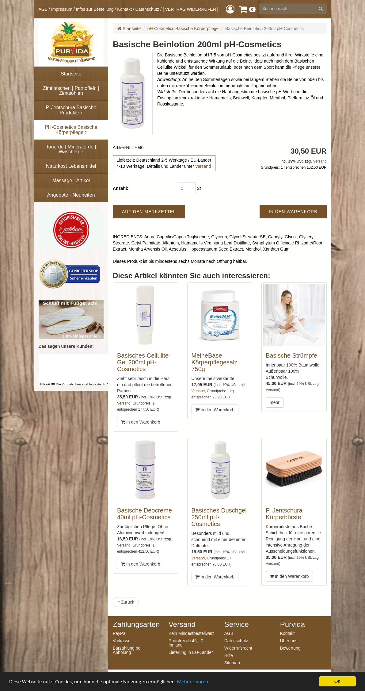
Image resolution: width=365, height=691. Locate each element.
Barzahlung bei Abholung (127, 650)
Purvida (292, 624)
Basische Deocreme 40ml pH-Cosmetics (144, 513)
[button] (230, 9)
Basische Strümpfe (291, 355)
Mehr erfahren (192, 684)
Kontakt (124, 9)
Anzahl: (120, 188)
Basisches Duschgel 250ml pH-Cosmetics (219, 517)
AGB (43, 9)
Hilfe (228, 655)
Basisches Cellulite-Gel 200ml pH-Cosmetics (144, 362)
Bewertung (290, 648)
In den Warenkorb (140, 422)
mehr (274, 402)
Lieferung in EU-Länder (191, 652)
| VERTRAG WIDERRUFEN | (190, 9)
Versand (203, 166)
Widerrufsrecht (238, 648)
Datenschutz (147, 9)
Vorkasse (122, 640)
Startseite (129, 28)
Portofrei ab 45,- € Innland (186, 642)
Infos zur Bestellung (95, 9)
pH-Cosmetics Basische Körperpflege (183, 28)
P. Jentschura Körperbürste (284, 513)
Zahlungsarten (136, 624)
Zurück (125, 602)
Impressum (61, 9)
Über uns (289, 640)
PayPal (119, 633)
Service (236, 624)
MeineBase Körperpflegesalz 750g (215, 362)
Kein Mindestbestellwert (191, 633)
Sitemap (232, 662)
